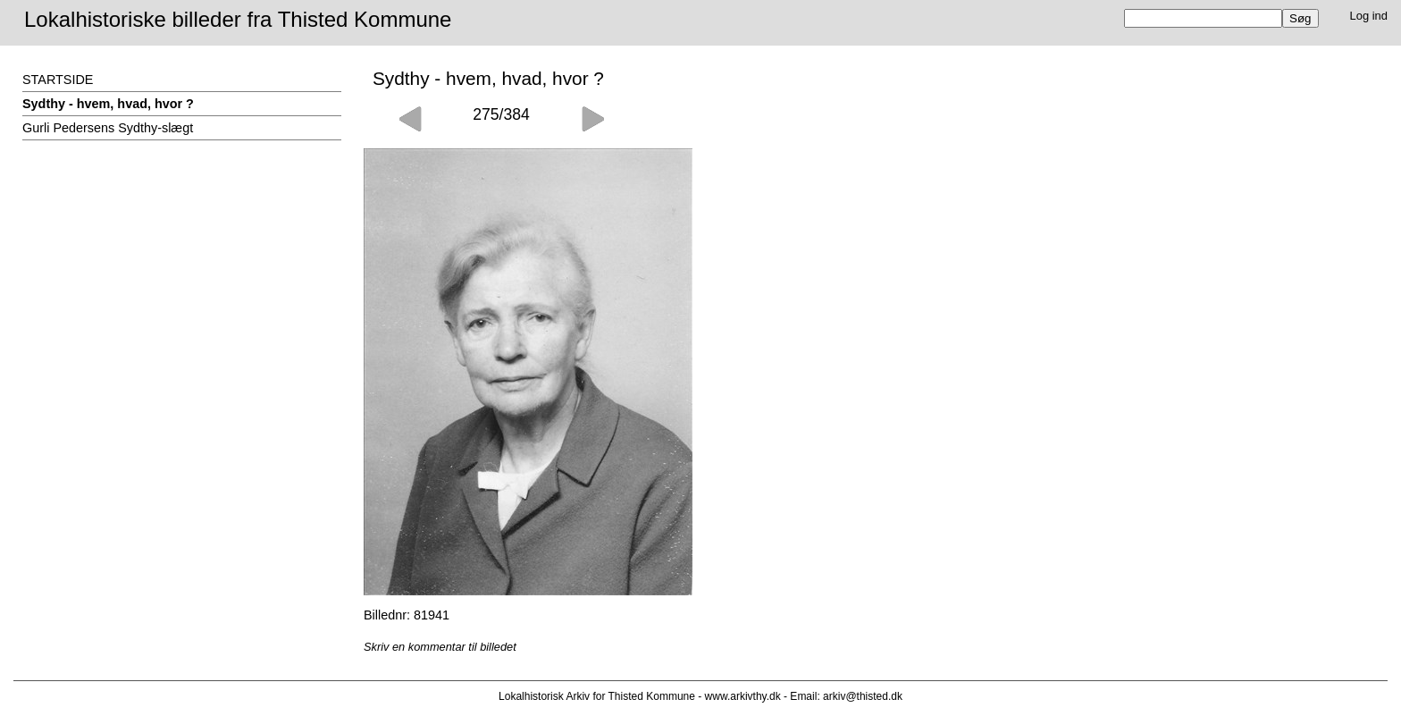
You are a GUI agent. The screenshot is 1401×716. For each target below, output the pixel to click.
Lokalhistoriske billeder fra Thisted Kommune (237, 19)
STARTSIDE (57, 79)
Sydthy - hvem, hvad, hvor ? (108, 104)
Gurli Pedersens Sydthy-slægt (107, 128)
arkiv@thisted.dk (862, 696)
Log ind (1369, 15)
